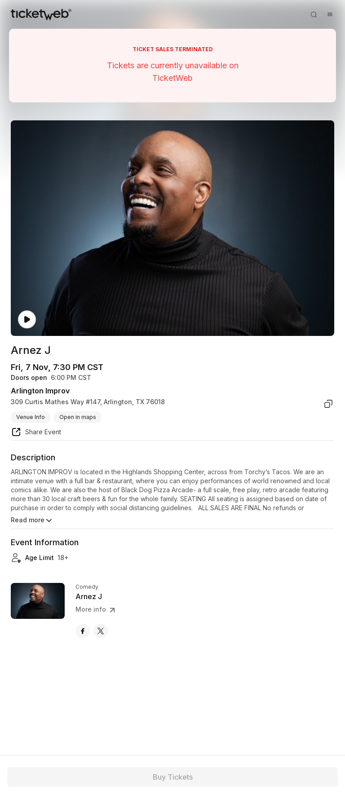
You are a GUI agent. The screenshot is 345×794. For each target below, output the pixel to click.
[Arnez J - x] (100, 631)
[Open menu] (329, 14)
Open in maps (77, 417)
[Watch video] (27, 319)
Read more (32, 520)
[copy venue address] (328, 404)
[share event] (36, 433)
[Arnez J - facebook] (82, 631)
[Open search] (313, 14)
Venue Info (30, 417)
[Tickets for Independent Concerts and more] (41, 14)
